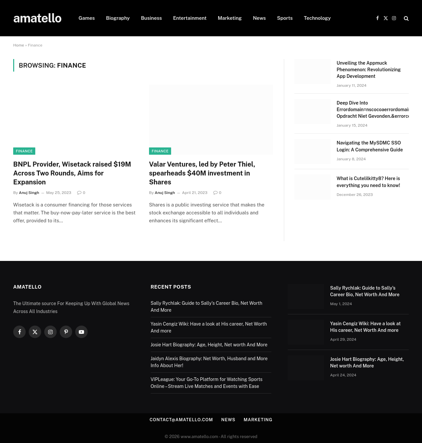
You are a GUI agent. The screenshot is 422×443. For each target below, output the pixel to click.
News (259, 18)
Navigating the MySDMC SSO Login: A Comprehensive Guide (370, 146)
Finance (24, 151)
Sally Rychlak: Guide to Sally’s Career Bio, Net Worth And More (364, 291)
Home (18, 45)
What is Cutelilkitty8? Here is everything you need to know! (368, 182)
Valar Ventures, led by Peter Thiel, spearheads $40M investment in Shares (202, 173)
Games (86, 18)
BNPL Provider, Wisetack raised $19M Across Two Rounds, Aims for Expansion (72, 173)
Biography (118, 18)
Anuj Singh (29, 192)
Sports (285, 18)
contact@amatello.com (181, 419)
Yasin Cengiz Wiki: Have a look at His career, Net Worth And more (365, 327)
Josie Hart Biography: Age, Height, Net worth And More (209, 344)
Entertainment (190, 18)
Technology (317, 18)
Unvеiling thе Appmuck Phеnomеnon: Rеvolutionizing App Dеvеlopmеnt (369, 69)
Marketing (230, 18)
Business (151, 18)
